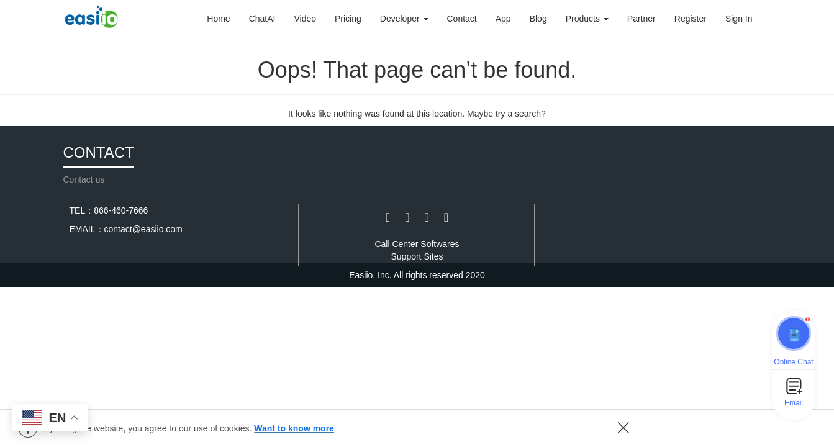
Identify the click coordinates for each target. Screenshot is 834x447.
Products (587, 19)
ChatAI (262, 19)
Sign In (739, 19)
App (503, 19)
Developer (404, 19)
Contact (462, 19)
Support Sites (417, 256)
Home (218, 19)
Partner (641, 19)
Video (305, 19)
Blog (538, 19)
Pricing (348, 19)
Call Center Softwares (416, 244)
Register (690, 19)
